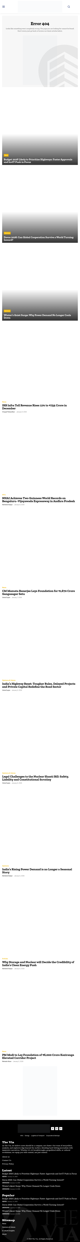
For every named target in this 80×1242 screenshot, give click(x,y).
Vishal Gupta (6, 597)
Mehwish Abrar (6, 1061)
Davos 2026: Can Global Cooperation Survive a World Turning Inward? (33, 1179)
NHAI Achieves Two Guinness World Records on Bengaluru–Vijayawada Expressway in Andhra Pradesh (38, 499)
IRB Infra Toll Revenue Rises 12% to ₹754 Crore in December (34, 407)
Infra (4, 495)
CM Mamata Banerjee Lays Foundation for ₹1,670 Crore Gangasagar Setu (38, 592)
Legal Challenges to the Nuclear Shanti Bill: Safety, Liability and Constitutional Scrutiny (35, 778)
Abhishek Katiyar (7, 505)
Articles (5, 959)
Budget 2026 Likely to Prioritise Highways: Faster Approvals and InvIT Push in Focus (39, 1173)
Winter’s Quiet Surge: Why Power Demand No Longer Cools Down (31, 1186)
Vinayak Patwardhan (8, 412)
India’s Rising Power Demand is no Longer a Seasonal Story (37, 870)
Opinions (7, 233)
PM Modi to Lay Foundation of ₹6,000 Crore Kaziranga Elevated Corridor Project (38, 1056)
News (6, 155)
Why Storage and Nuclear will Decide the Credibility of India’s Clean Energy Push (38, 963)
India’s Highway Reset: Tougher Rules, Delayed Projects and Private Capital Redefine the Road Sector (38, 685)
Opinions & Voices (8, 680)
